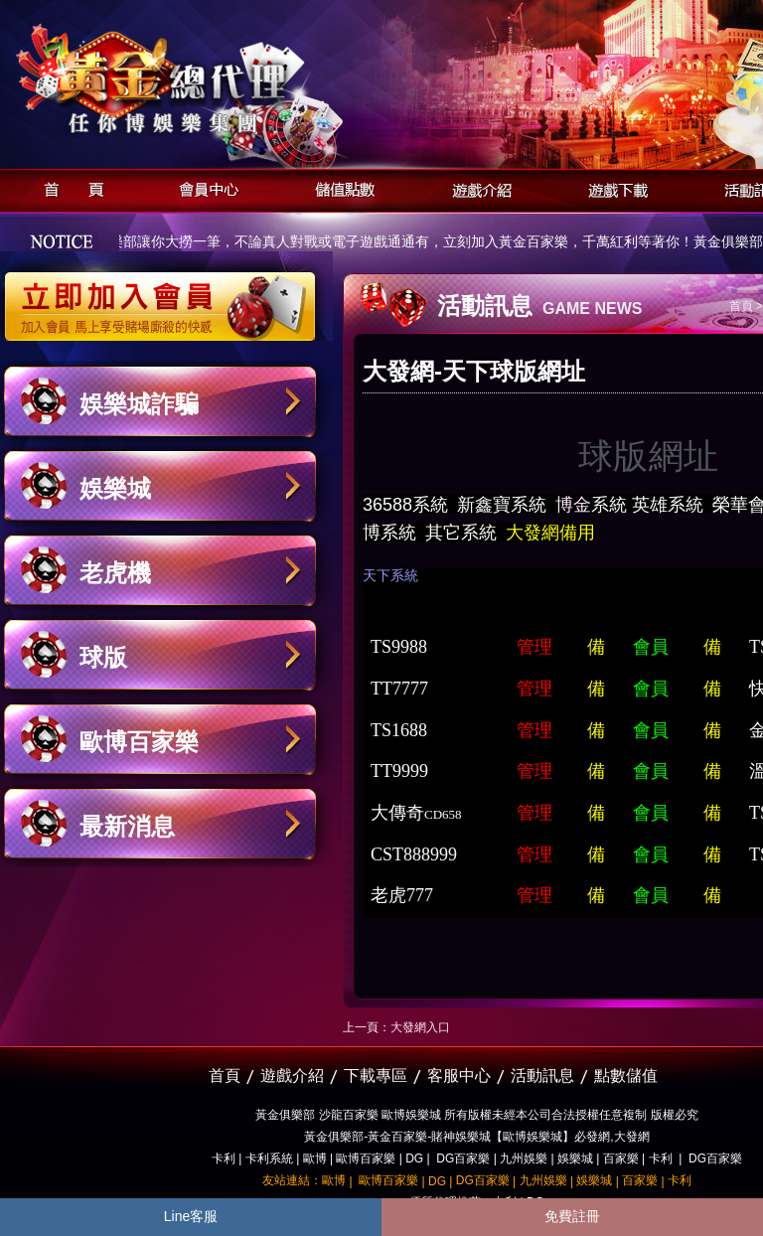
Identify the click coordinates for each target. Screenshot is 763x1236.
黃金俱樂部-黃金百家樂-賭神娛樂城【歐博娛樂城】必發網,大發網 (476, 1137)
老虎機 (115, 572)
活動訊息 (542, 1075)
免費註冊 (572, 1216)
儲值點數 (340, 187)
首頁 (68, 187)
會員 (651, 647)
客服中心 (459, 1075)
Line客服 (191, 1216)
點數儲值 (626, 1075)
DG (414, 1158)
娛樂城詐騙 (139, 403)
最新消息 (127, 826)
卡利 (223, 1158)
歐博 (315, 1158)
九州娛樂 (523, 1158)
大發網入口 (420, 1027)
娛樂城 (115, 488)
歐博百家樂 (139, 741)
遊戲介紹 (476, 187)
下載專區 (375, 1075)
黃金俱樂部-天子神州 (211, 80)
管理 (534, 647)
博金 (573, 505)
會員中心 (204, 187)
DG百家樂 (463, 1158)
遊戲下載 (612, 187)
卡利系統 (269, 1158)
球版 (103, 657)
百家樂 (621, 1158)
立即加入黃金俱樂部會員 (166, 296)
